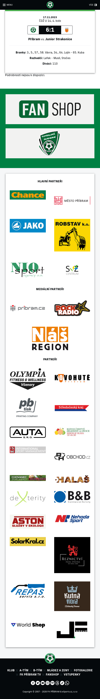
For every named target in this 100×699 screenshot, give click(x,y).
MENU (10, 4)
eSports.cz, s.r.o (69, 691)
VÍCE (91, 4)
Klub (11, 670)
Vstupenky (72, 674)
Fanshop (52, 674)
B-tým (37, 670)
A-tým (24, 670)
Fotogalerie (83, 670)
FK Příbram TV (30, 674)
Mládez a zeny (58, 670)
